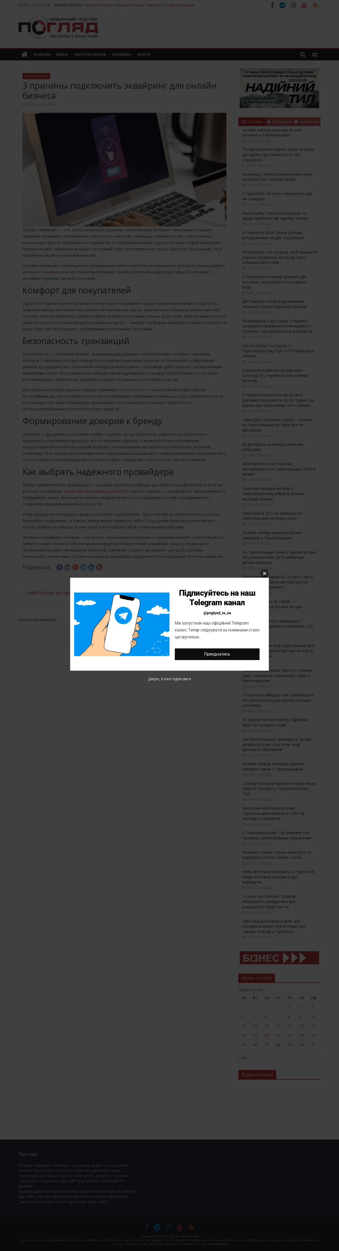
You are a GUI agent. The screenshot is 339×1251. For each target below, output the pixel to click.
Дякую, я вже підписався (169, 678)
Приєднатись (217, 654)
